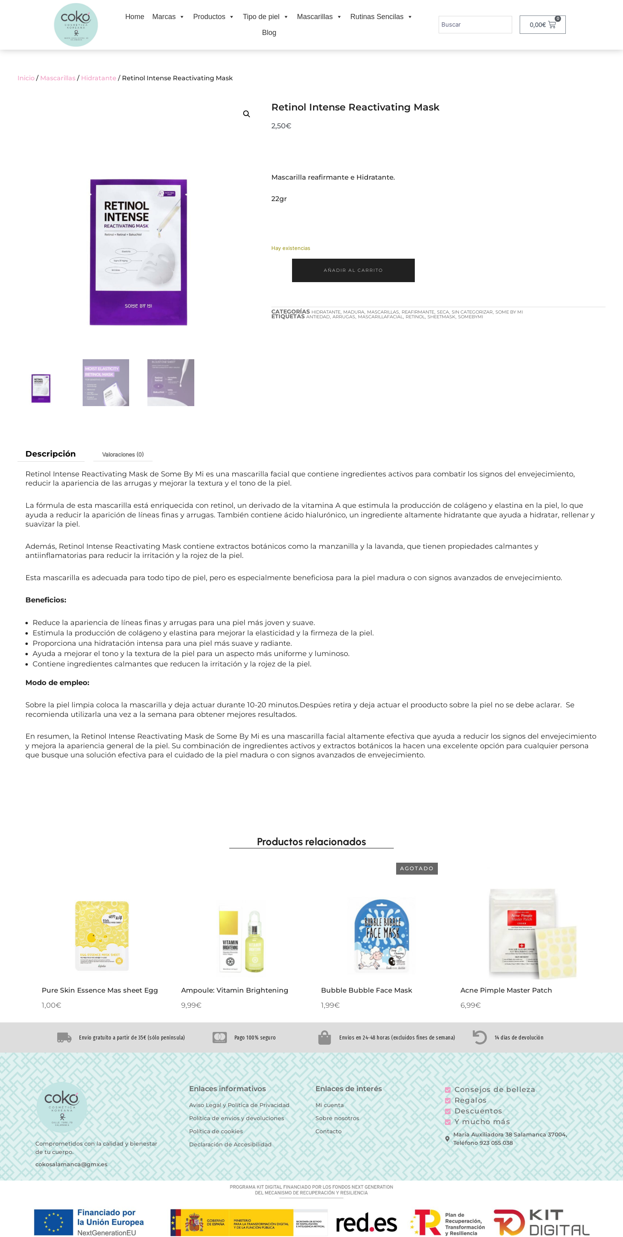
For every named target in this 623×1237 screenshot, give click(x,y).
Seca (443, 312)
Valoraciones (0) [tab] (123, 454)
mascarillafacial (380, 316)
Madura (353, 312)
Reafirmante (418, 312)
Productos (214, 17)
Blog (269, 33)
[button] (247, 114)
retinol (415, 316)
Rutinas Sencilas (381, 17)
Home (134, 17)
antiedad (318, 316)
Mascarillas (319, 17)
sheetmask (441, 316)
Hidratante (98, 78)
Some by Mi (509, 312)
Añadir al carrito (353, 270)
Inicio (26, 78)
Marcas (168, 17)
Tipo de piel (266, 17)
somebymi (470, 316)
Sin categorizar (472, 312)
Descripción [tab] (50, 454)
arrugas (344, 316)
